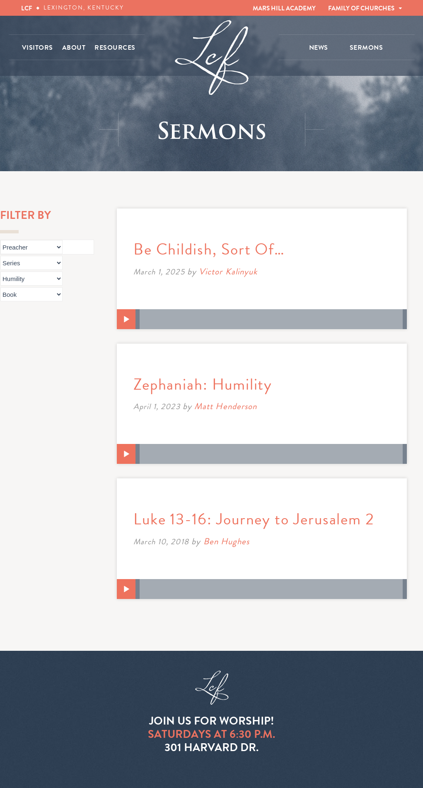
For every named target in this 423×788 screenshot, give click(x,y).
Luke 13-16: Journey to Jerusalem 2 (254, 519)
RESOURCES (114, 48)
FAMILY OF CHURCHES (361, 8)
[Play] (126, 319)
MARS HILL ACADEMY (284, 8)
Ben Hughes (226, 541)
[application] (262, 319)
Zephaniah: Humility (202, 384)
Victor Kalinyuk (228, 271)
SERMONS (366, 48)
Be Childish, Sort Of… (209, 249)
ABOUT (74, 48)
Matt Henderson (225, 406)
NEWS (318, 48)
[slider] (271, 319)
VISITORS (37, 48)
